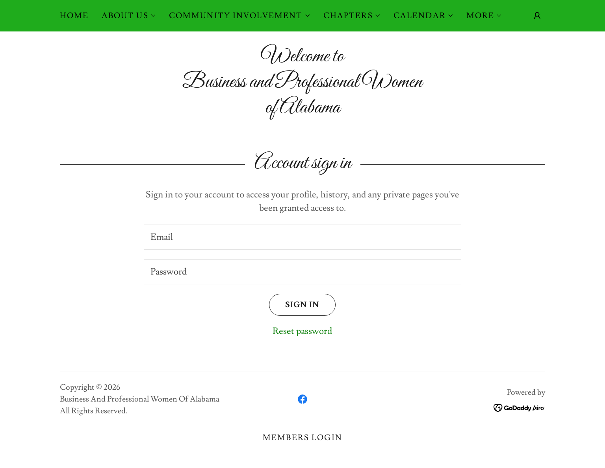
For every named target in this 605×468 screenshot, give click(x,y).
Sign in (294, 305)
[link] (302, 399)
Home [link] (74, 16)
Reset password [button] (302, 331)
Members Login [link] (302, 438)
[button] (129, 15)
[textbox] (302, 237)
